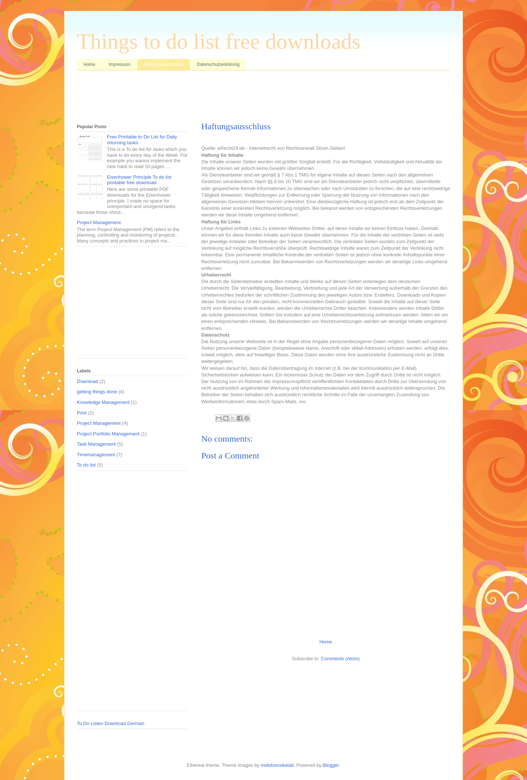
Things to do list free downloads (218, 41)
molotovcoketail (277, 765)
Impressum (119, 64)
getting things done (97, 391)
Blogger (331, 765)
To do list (86, 465)
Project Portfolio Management (108, 434)
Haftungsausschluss (163, 64)
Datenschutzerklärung (218, 64)
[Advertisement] (210, 97)
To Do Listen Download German (110, 723)
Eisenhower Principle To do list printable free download (139, 180)
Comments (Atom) (340, 658)
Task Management (96, 444)
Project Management (99, 222)
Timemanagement (96, 454)
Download (87, 381)
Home (89, 64)
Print (82, 413)
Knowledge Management (103, 402)
